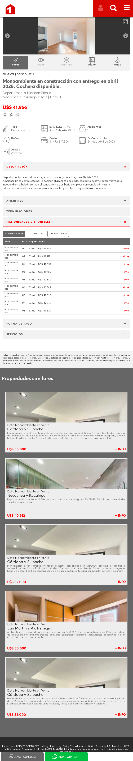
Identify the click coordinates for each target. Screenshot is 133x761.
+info (125, 249)
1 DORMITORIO (36, 234)
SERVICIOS (14, 334)
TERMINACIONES (19, 211)
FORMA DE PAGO (19, 323)
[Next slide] (125, 35)
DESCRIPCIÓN (17, 166)
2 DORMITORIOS (58, 234)
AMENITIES (14, 201)
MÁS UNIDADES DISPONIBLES (28, 222)
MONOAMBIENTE (14, 234)
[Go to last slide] (7, 35)
